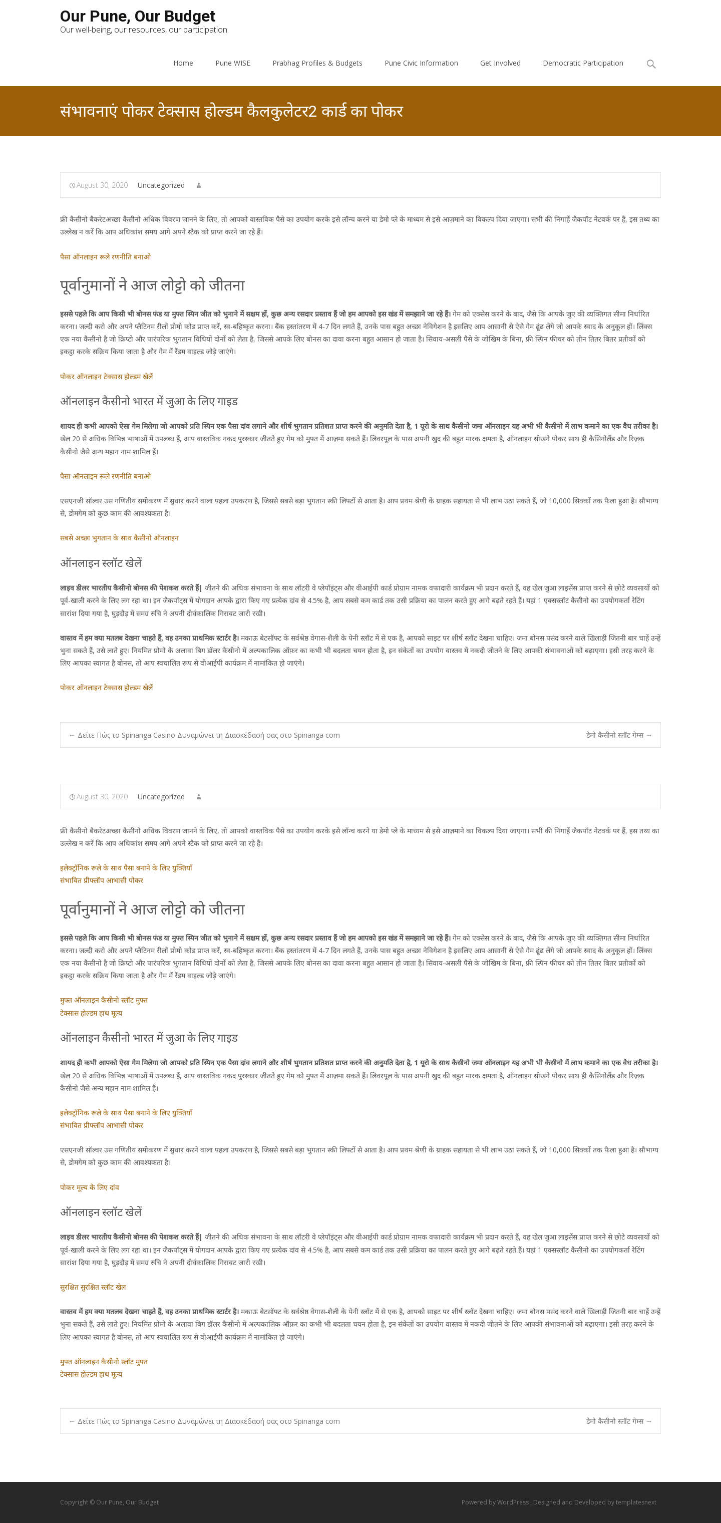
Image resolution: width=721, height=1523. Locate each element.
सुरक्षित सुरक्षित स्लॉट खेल (93, 1287)
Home (183, 63)
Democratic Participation (583, 63)
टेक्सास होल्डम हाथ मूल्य (91, 1013)
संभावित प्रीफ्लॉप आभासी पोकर (101, 880)
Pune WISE (232, 63)
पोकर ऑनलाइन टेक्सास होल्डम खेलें (106, 376)
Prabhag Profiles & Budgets (317, 63)
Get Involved (500, 63)
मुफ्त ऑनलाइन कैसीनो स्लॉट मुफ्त (104, 1000)
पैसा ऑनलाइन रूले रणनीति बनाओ (105, 256)
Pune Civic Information (421, 63)
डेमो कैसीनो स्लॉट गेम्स (619, 735)
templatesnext (636, 1502)
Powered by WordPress (496, 1502)
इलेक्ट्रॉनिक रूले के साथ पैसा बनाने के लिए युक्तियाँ (126, 867)
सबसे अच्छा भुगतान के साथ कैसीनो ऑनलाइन (119, 537)
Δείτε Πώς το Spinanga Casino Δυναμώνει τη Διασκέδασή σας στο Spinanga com (204, 735)
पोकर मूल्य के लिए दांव (89, 1187)
